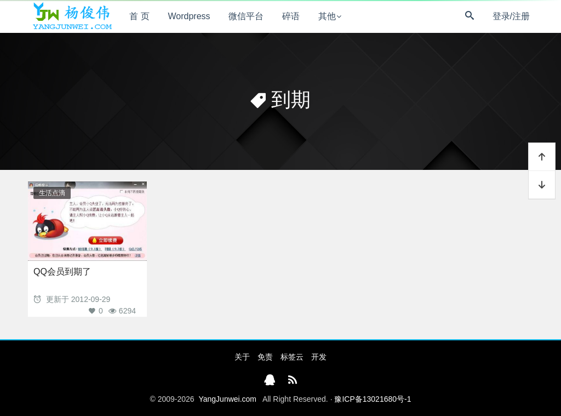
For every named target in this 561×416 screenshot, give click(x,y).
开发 (319, 356)
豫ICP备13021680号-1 (372, 399)
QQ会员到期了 (62, 271)
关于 (242, 356)
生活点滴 (52, 193)
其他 (327, 16)
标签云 (292, 356)
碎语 (291, 16)
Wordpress (189, 16)
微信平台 (246, 16)
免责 (265, 356)
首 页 (139, 16)
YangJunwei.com (227, 399)
